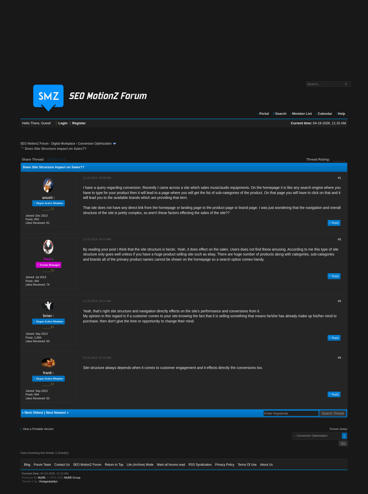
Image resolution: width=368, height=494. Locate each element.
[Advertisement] (184, 38)
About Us (266, 464)
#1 (339, 177)
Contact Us (62, 464)
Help (340, 114)
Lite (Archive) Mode (140, 464)
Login (62, 123)
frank (47, 373)
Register (78, 123)
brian (47, 316)
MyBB (41, 477)
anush (47, 198)
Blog (27, 464)
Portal (263, 114)
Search (279, 114)
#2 (339, 239)
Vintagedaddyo (48, 481)
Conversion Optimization (95, 143)
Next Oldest (34, 412)
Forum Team (42, 464)
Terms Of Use (247, 464)
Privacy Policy (224, 464)
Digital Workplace (63, 143)
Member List (301, 114)
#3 (339, 301)
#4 (339, 357)
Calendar (323, 114)
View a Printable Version (38, 428)
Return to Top (114, 464)
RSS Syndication (200, 464)
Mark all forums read (171, 464)
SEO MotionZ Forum (34, 143)
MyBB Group (72, 477)
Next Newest (56, 412)
